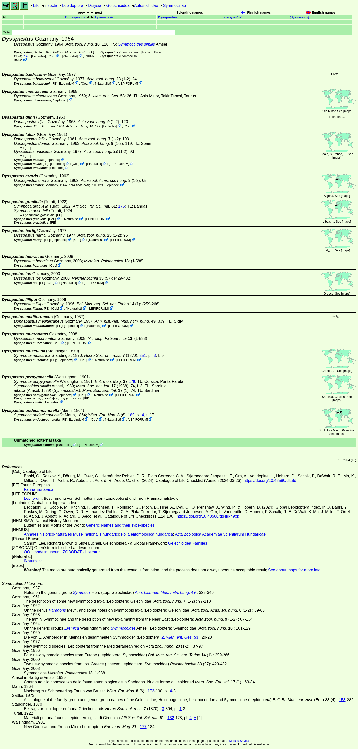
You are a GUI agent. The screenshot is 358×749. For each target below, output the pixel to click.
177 (143, 727)
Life (36, 5)
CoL (51, 56)
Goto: (89, 32)
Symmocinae (174, 5)
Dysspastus (167, 17)
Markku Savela (239, 741)
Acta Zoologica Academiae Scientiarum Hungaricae (220, 534)
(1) (108, 304)
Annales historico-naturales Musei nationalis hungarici (71, 534)
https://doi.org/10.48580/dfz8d (270, 480)
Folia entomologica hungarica (147, 534)
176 (121, 206)
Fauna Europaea (38, 489)
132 (170, 718)
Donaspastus (75, 17)
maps (347, 111)
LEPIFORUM (128, 83)
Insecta (50, 5)
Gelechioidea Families (187, 543)
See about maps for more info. (295, 570)
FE (141, 56)
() (232, 17)
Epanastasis (104, 17)
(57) (92, 278)
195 (26, 56)
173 (151, 691)
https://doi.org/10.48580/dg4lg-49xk (208, 516)
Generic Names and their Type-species (120, 525)
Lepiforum (33, 498)
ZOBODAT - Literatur (81, 552)
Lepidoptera (72, 5)
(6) (107, 415)
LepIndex (38, 56)
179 (132, 381)
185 (131, 415)
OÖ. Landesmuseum (42, 552)
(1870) (110, 355)
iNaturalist (70, 56)
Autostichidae (146, 5)
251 (142, 355)
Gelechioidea (117, 5)
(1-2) (108, 79)
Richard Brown (152, 52)
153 (342, 700)
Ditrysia (94, 5)
